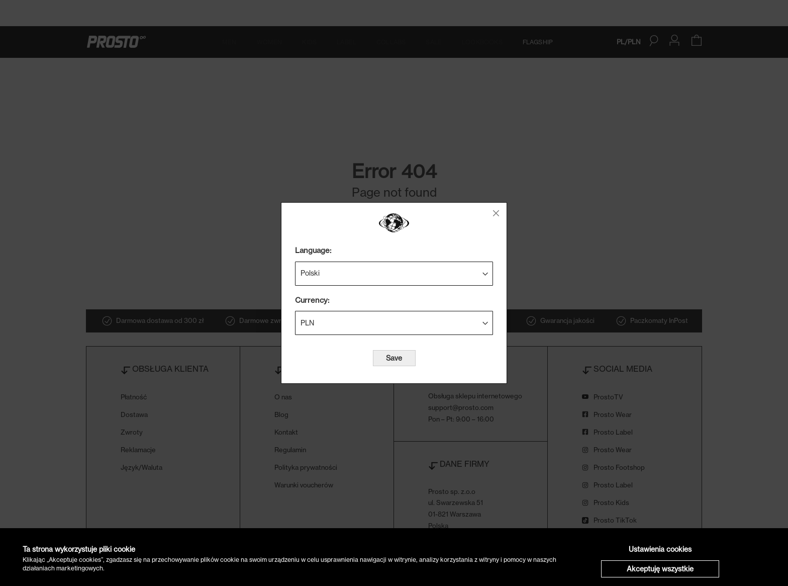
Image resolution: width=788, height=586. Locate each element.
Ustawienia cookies (660, 549)
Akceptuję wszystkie (660, 568)
